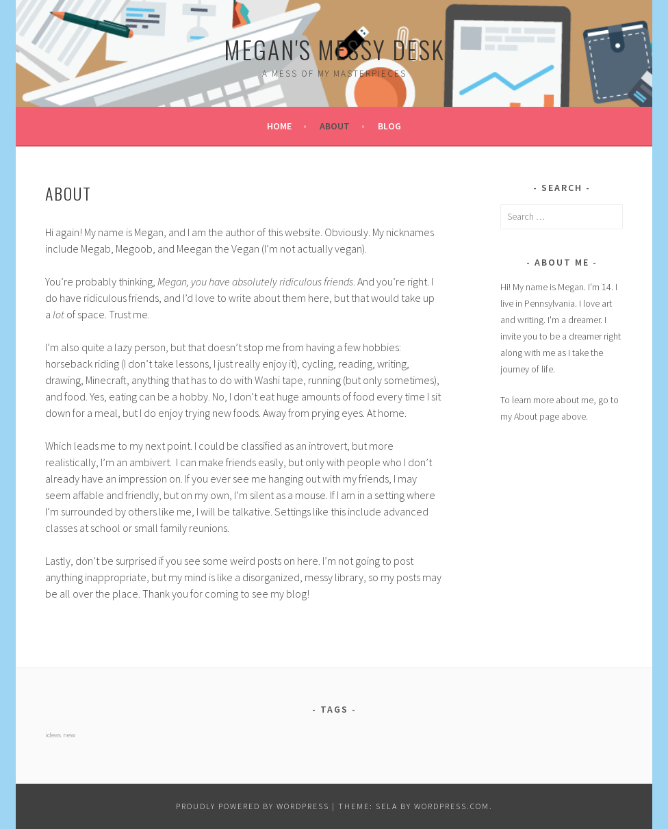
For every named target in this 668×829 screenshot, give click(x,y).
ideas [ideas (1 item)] (53, 734)
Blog (389, 126)
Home (279, 126)
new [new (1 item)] (69, 734)
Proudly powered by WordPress (252, 806)
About (335, 126)
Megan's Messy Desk (334, 49)
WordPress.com (451, 806)
